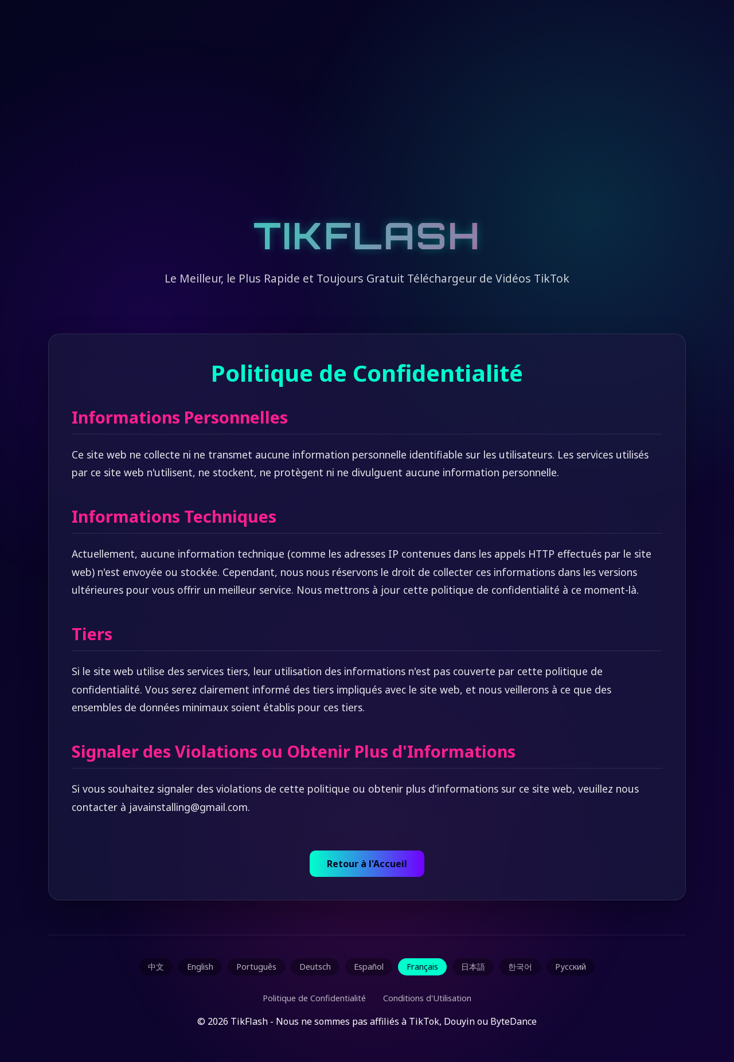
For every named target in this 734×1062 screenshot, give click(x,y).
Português (256, 966)
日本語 (473, 966)
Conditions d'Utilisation (427, 998)
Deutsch (315, 966)
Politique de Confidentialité (314, 998)
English (200, 966)
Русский (570, 966)
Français (422, 966)
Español (369, 966)
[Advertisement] (367, 120)
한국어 (520, 966)
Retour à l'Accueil (367, 863)
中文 (156, 966)
